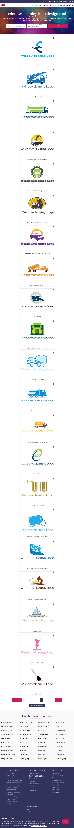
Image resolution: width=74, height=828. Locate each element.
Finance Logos (24, 742)
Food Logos (23, 750)
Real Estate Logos (61, 734)
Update (58, 26)
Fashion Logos (24, 738)
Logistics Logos (42, 746)
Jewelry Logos (42, 738)
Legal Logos (41, 742)
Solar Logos (59, 746)
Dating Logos (24, 726)
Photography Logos (62, 730)
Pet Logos (59, 726)
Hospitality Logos (43, 726)
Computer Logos (6, 758)
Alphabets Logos (6, 730)
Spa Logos (59, 750)
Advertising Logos (6, 722)
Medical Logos (42, 758)
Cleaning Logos (6, 746)
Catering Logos (6, 742)
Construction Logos (26, 722)
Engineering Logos (25, 734)
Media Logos (42, 754)
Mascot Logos (42, 750)
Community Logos (7, 750)
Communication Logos (8, 754)
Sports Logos (60, 754)
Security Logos (60, 742)
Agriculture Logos (6, 726)
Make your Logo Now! (37, 704)
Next (58, 699)
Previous (17, 699)
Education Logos (25, 730)
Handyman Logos (43, 722)
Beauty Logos (5, 738)
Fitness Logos (24, 746)
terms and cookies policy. (39, 825)
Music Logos (60, 722)
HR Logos (41, 730)
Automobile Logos (7, 734)
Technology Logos (61, 758)
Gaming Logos (24, 754)
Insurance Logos (43, 734)
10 (52, 699)
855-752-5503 (56, 1)
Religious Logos (61, 738)
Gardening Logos (25, 758)
